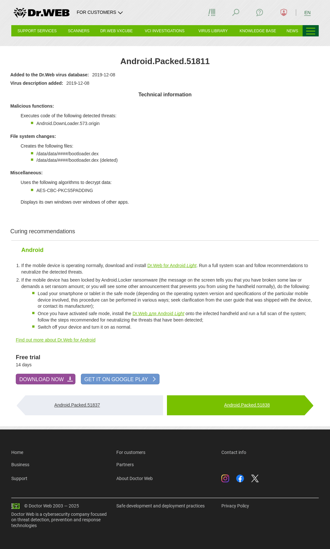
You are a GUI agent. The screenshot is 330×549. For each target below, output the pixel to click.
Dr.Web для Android (158, 313)
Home (17, 452)
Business (20, 464)
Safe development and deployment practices (160, 505)
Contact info (233, 452)
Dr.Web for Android (171, 265)
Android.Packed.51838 (247, 405)
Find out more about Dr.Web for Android (55, 339)
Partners (125, 464)
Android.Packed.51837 (77, 405)
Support (19, 478)
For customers (130, 452)
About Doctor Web (134, 478)
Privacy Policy (235, 505)
